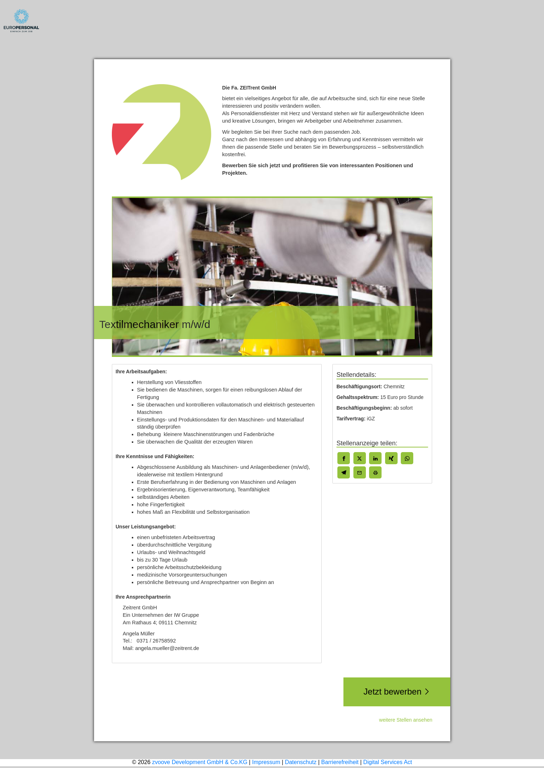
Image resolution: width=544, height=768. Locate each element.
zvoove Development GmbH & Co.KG (200, 762)
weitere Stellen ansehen (405, 720)
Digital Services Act (387, 762)
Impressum (266, 762)
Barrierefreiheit (340, 762)
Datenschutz (301, 762)
